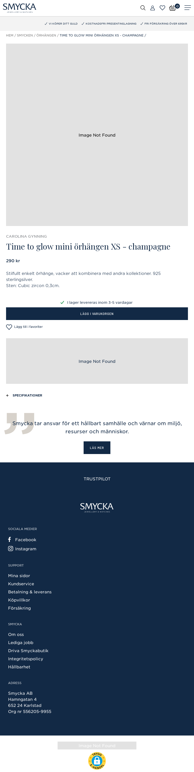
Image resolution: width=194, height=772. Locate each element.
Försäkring (19, 607)
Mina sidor (19, 575)
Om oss (16, 634)
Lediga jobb (20, 642)
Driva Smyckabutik (28, 650)
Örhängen (46, 35)
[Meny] (187, 8)
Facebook (22, 539)
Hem (9, 35)
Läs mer (97, 447)
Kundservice (21, 583)
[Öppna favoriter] (162, 8)
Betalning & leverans (30, 591)
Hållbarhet (19, 666)
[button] (97, 761)
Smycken (25, 35)
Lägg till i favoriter (24, 327)
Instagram (22, 548)
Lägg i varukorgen (97, 313)
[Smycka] (19, 8)
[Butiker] (153, 8)
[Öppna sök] (143, 7)
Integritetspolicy (25, 658)
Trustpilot (97, 479)
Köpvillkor (19, 599)
